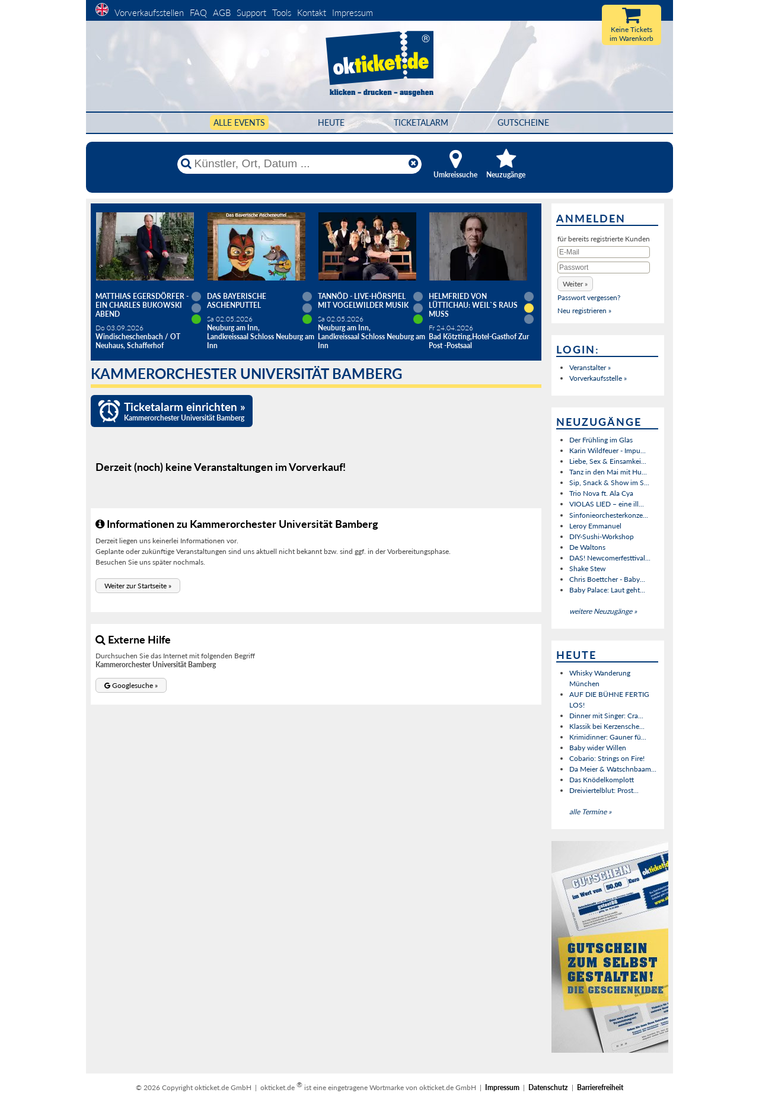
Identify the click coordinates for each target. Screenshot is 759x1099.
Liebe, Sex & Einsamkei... (607, 461)
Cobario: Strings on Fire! (607, 758)
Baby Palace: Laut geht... (607, 589)
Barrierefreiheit (600, 1087)
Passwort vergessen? (588, 297)
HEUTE (331, 122)
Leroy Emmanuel (595, 525)
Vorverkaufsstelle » (598, 378)
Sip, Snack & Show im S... (609, 482)
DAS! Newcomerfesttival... (609, 557)
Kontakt (311, 12)
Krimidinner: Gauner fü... (607, 736)
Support (251, 12)
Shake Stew (587, 568)
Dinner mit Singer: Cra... (606, 715)
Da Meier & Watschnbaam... (612, 768)
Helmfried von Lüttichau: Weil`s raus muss (473, 305)
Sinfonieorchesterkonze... (608, 515)
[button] (137, 585)
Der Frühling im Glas (601, 439)
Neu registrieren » (584, 310)
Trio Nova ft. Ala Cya (601, 493)
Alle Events (239, 122)
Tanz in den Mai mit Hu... (608, 471)
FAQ (198, 12)
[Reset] (413, 163)
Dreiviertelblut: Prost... (604, 790)
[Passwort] (603, 267)
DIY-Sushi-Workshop (601, 536)
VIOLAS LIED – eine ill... (606, 503)
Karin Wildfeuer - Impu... (607, 450)
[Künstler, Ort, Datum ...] (298, 163)
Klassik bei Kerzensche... (607, 726)
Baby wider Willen (597, 747)
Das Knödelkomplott (601, 779)
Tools (281, 12)
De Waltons (587, 547)
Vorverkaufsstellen (149, 12)
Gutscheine (523, 122)
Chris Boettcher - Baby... (607, 579)
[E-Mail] (603, 252)
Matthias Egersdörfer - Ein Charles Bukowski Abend (142, 305)
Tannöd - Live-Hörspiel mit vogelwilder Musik (363, 301)
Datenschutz (548, 1087)
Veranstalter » (590, 367)
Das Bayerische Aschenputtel (236, 301)
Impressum (352, 12)
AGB (222, 12)
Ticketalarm (421, 122)
